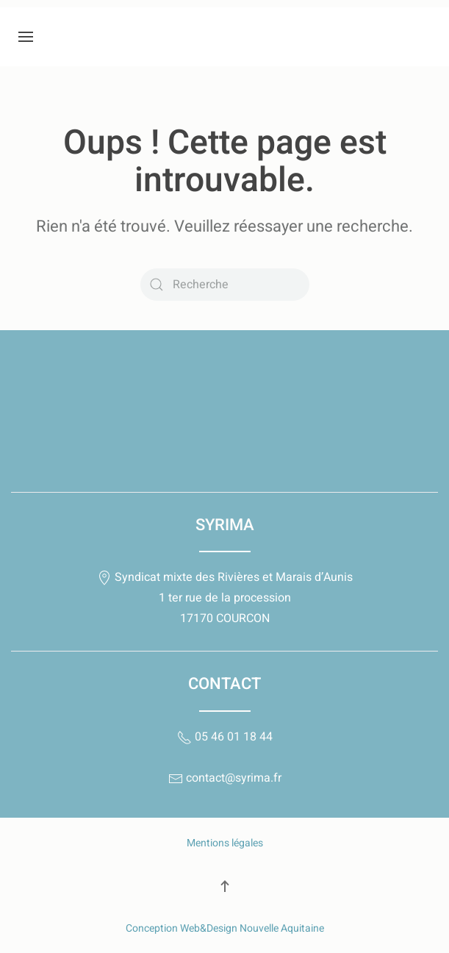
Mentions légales (225, 843)
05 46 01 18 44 (225, 737)
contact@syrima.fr (224, 778)
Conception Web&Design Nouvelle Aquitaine (225, 928)
